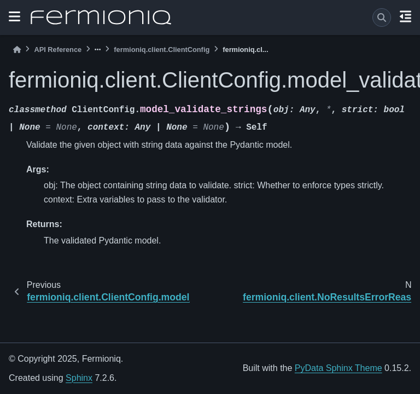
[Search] (381, 17)
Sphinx (79, 378)
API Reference (57, 49)
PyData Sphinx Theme (338, 368)
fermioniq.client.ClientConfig (161, 49)
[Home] (17, 49)
